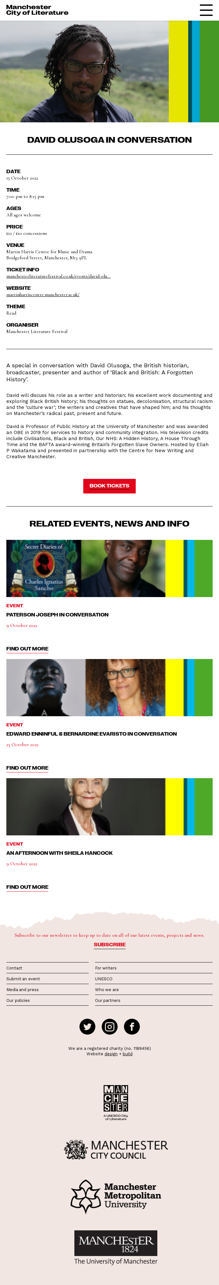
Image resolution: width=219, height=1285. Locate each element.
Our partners (107, 1000)
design (111, 1053)
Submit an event (23, 978)
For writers (106, 968)
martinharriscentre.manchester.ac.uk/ (42, 294)
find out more (27, 648)
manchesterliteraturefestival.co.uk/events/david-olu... (58, 276)
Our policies (18, 1000)
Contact (14, 968)
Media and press (22, 989)
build (128, 1053)
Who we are (107, 989)
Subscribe (110, 944)
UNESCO (104, 978)
